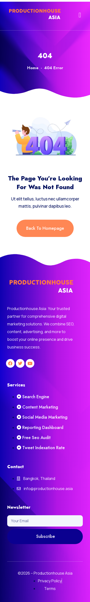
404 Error (53, 68)
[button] (80, 15)
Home (32, 68)
